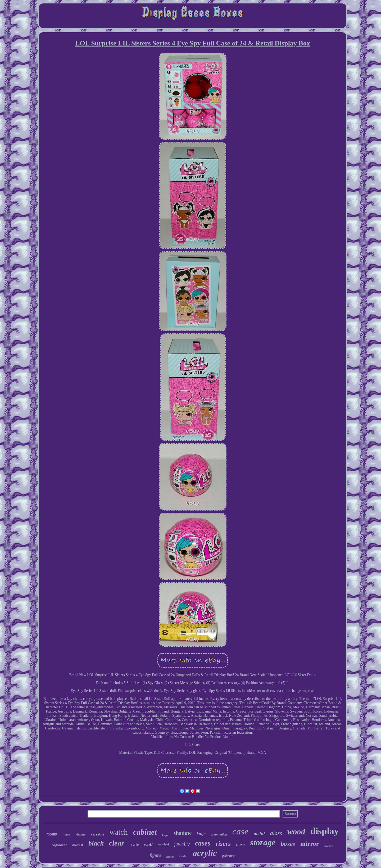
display (324, 831)
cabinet (145, 832)
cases (202, 843)
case (240, 831)
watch (119, 832)
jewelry (182, 844)
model (183, 856)
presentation (219, 834)
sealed (163, 845)
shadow (183, 833)
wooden (328, 845)
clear (116, 843)
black (96, 843)
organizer (59, 845)
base (240, 844)
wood (296, 831)
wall (148, 844)
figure (155, 855)
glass (276, 833)
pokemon (229, 856)
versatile (97, 834)
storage (262, 842)
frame (66, 834)
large (165, 835)
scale (134, 844)
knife (201, 833)
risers (223, 843)
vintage (80, 834)
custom (170, 856)
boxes (288, 844)
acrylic (205, 853)
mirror (309, 843)
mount (52, 834)
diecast (77, 845)
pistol (259, 833)
